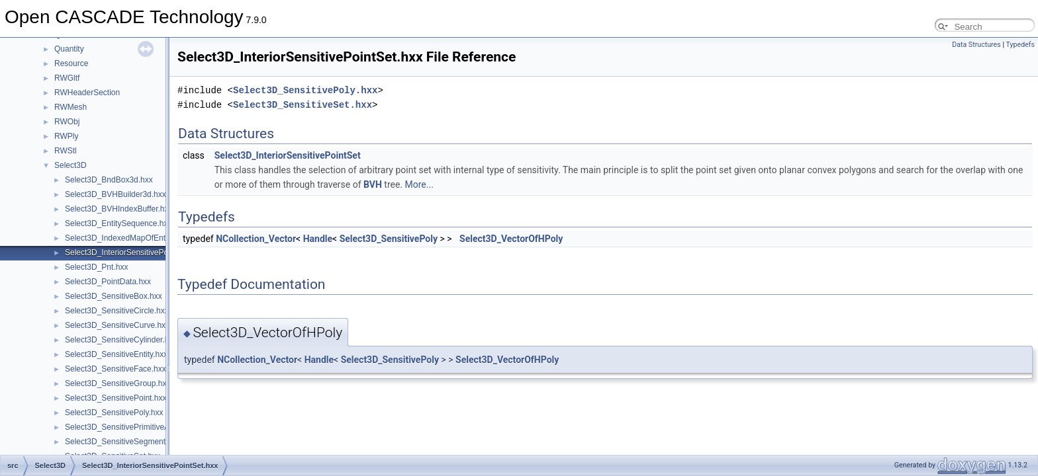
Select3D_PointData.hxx (108, 281)
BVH (372, 184)
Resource (71, 63)
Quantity (69, 49)
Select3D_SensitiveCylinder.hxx (121, 339)
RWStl (65, 150)
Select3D (70, 165)
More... (419, 184)
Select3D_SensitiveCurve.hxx (117, 325)
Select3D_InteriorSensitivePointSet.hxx (134, 252)
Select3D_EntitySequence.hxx (118, 223)
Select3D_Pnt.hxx (96, 267)
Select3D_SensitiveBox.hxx (113, 296)
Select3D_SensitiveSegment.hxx (122, 441)
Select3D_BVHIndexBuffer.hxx (119, 209)
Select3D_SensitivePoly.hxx (114, 412)
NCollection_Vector (256, 238)
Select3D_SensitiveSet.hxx (302, 105)
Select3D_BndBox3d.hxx (109, 179)
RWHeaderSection (87, 92)
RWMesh (70, 107)
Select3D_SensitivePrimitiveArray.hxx (131, 427)
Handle (317, 238)
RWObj (66, 121)
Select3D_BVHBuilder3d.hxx (115, 194)
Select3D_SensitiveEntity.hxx (116, 354)
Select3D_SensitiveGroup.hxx (117, 383)
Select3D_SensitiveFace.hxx (115, 369)
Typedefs (1020, 44)
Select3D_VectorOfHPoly (511, 238)
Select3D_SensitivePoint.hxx (115, 398)
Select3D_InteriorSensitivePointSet (287, 155)
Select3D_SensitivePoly (389, 238)
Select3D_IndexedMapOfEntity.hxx (126, 238)
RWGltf (66, 78)
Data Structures (976, 44)
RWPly (66, 136)
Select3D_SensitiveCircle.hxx (117, 310)
